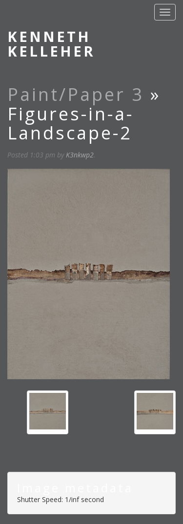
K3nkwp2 (80, 154)
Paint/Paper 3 (75, 94)
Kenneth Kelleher (51, 43)
